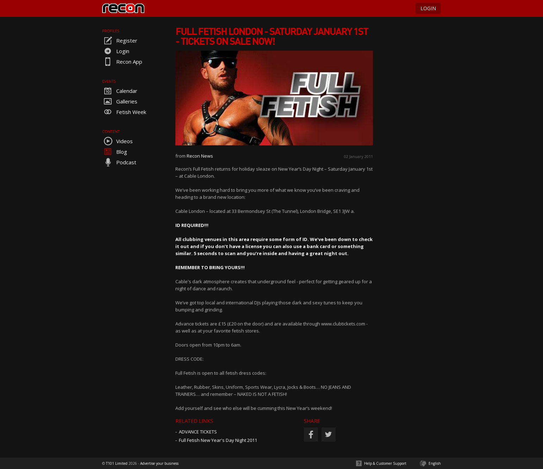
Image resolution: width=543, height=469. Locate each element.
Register (119, 40)
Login (115, 51)
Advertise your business (159, 463)
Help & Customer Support (385, 463)
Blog (114, 151)
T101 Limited (116, 463)
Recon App (122, 61)
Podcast (119, 162)
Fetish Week (124, 112)
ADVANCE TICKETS (198, 432)
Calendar (119, 90)
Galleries (119, 101)
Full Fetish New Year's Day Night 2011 (218, 440)
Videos (117, 141)
